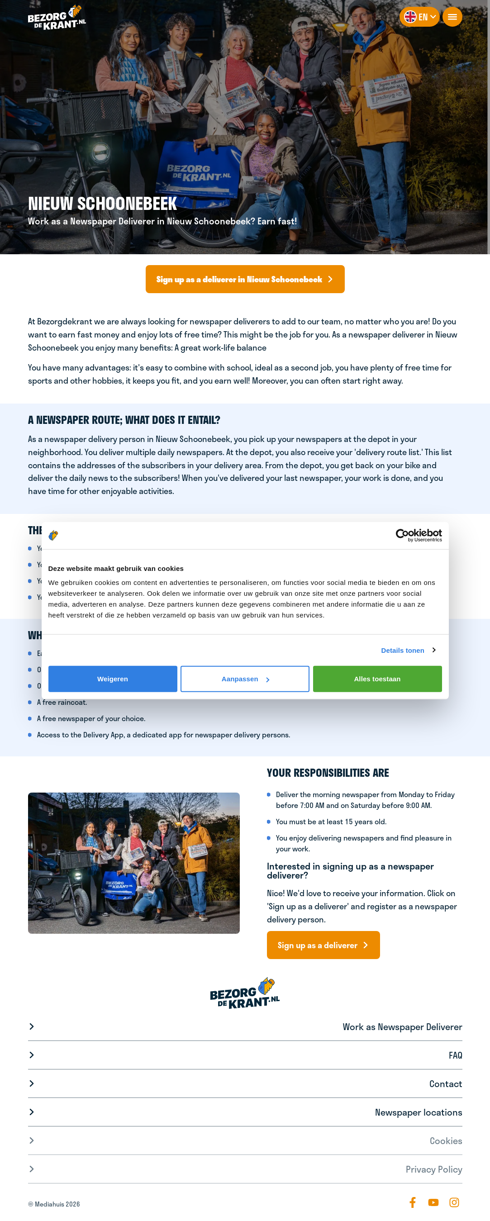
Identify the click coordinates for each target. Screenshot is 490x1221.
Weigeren (112, 679)
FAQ (455, 1055)
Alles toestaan (377, 679)
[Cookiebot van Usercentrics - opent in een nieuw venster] (402, 535)
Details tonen (402, 650)
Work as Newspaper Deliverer (402, 1026)
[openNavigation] (452, 17)
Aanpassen (245, 679)
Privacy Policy (434, 1169)
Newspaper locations (418, 1112)
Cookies (446, 1140)
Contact (445, 1083)
